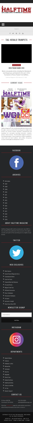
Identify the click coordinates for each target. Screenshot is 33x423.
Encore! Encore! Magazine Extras (12, 274)
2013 (6, 200)
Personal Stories (8, 285)
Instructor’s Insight (9, 301)
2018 (6, 214)
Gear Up (7, 372)
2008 (6, 186)
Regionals (7, 374)
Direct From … (8, 377)
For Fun (6, 388)
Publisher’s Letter (9, 363)
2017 (6, 211)
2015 (6, 206)
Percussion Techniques (10, 296)
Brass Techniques (9, 293)
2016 (6, 208)
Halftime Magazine (11, 77)
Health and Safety (9, 383)
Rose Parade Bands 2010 (16, 68)
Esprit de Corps (8, 279)
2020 (6, 219)
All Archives (7, 181)
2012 (6, 197)
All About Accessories (10, 290)
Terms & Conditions (18, 420)
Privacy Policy (8, 420)
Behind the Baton (9, 380)
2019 (6, 217)
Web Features (8, 271)
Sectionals (7, 369)
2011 (6, 195)
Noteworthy (7, 366)
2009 (6, 189)
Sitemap (27, 420)
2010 (6, 192)
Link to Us (26, 418)
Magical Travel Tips (9, 287)
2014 (6, 203)
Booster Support (9, 391)
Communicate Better (10, 276)
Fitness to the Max (9, 385)
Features (7, 361)
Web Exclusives (16, 65)
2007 (6, 184)
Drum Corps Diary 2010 (10, 304)
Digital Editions (8, 358)
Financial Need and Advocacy (11, 282)
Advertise (8, 418)
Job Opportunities (17, 418)
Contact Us (9, 405)
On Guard (7, 298)
